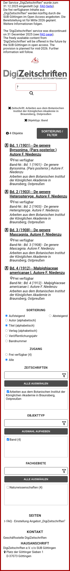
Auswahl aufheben (36, 431)
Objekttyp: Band (36, 120)
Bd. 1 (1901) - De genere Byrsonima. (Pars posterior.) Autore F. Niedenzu (33, 150)
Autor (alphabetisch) (20, 320)
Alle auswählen (36, 383)
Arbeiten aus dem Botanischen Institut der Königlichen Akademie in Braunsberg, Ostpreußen (35, 395)
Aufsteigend (15, 316)
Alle (9, 360)
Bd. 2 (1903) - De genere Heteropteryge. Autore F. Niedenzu (38, 194)
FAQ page (46, 34)
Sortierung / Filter (52, 133)
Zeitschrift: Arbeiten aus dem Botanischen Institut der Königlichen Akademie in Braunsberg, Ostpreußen (36, 111)
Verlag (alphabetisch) (21, 331)
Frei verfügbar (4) (18, 354)
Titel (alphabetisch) (20, 325)
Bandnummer (16, 341)
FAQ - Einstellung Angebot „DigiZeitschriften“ (36, 521)
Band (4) (14, 439)
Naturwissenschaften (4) (25, 487)
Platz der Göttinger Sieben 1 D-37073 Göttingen (25, 554)
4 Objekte (14, 133)
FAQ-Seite (46, 6)
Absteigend (58, 316)
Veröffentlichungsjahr (21, 336)
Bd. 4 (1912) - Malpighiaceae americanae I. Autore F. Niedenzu (37, 270)
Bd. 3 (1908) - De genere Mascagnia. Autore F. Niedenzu (36, 232)
